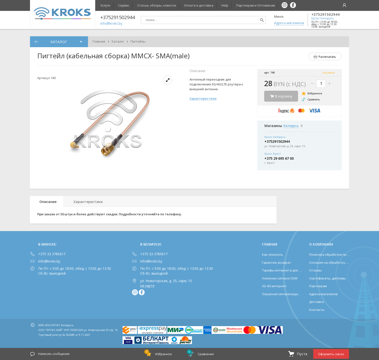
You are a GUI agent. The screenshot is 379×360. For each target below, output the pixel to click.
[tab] (47, 201)
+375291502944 (325, 14)
